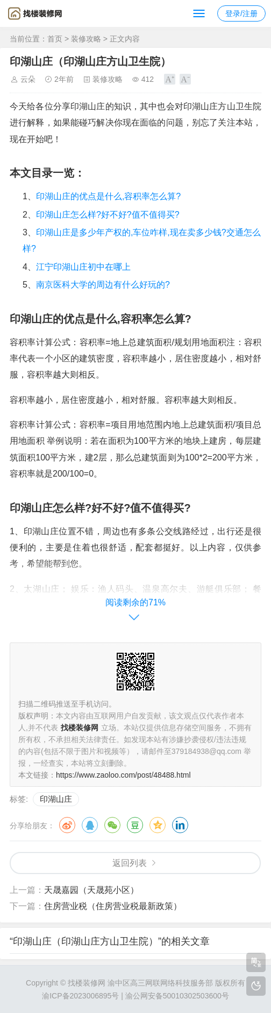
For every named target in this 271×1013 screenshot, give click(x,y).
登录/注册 (241, 13)
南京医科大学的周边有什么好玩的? (103, 284)
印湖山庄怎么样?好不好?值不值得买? (108, 214)
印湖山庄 (56, 799)
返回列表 (129, 863)
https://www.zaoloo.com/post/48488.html (123, 775)
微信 (112, 825)
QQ (90, 825)
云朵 (27, 79)
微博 (67, 825)
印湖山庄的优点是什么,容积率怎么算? (108, 196)
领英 (180, 825)
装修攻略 (86, 38)
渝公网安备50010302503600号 (177, 995)
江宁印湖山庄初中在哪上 (83, 266)
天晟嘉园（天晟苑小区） (91, 890)
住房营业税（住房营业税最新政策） (113, 906)
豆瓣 (135, 825)
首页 (54, 38)
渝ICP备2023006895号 (80, 995)
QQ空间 (157, 825)
